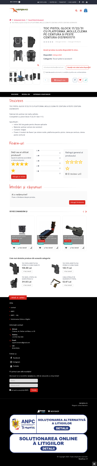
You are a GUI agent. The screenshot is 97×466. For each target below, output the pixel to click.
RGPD (26, 390)
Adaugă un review (19, 177)
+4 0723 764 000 (17, 337)
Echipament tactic (19, 20)
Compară (14, 2)
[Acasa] (10, 20)
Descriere (14, 94)
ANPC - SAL (15, 315)
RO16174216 (16, 348)
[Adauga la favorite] (80, 80)
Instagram (15, 362)
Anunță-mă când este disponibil (78, 67)
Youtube (14, 366)
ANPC (13, 311)
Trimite (33, 390)
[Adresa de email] (23, 385)
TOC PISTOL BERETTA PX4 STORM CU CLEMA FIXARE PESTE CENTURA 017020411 (71, 265)
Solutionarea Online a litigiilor (20, 319)
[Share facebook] (75, 80)
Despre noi (53, 2)
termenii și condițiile (62, 72)
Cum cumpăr (72, 2)
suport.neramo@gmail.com (21, 342)
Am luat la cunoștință (19, 390)
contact (13, 307)
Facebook (15, 358)
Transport (62, 2)
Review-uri (26, 94)
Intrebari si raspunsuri (41, 94)
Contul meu (42, 2)
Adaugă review (60, 42)
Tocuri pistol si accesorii (36, 20)
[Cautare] (76, 10)
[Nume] (23, 380)
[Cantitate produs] (45, 80)
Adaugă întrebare (74, 42)
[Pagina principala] (19, 10)
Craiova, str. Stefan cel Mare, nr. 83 (23, 331)
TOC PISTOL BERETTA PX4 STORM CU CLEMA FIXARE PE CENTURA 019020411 (31, 265)
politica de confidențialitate (78, 72)
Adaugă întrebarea (77, 202)
